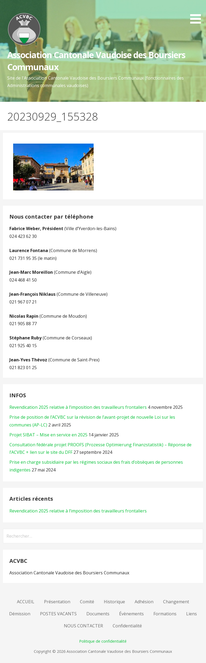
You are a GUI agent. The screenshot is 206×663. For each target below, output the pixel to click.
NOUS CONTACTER (83, 626)
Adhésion (144, 602)
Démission (19, 614)
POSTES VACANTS (58, 614)
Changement (176, 602)
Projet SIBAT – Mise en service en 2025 (48, 435)
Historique (114, 602)
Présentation (57, 602)
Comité (87, 602)
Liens (191, 614)
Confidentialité (127, 626)
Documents (97, 614)
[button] (197, 12)
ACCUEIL (25, 602)
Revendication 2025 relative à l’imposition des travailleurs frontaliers (78, 407)
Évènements (131, 614)
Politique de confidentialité (103, 641)
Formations (164, 614)
